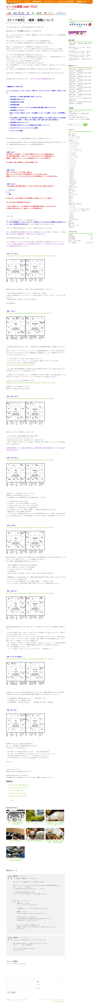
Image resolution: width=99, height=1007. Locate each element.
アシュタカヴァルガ (74, 143)
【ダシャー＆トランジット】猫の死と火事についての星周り (15, 859)
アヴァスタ (72, 147)
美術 (28, 13)
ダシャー (71, 152)
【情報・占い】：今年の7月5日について (35, 823)
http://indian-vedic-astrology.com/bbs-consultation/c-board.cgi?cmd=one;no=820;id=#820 (30, 460)
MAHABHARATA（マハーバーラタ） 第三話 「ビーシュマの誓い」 (80, 48)
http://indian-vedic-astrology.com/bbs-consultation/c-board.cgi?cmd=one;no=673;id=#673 (30, 527)
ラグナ (71, 169)
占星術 (9, 13)
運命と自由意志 (73, 219)
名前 (38, 981)
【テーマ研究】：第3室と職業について (20, 785)
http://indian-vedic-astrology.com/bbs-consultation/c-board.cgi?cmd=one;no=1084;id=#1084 (31, 382)
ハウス (71, 159)
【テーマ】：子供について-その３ (19, 787)
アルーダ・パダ (73, 145)
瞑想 (71, 214)
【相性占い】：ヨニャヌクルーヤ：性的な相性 (16, 999)
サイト (38, 988)
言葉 (71, 217)
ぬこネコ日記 (72, 194)
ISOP (8, 23)
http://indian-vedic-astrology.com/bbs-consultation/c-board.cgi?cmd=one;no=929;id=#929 (30, 398)
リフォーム (71, 133)
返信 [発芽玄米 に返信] (14, 897)
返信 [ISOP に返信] (18, 932)
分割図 (71, 173)
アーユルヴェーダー (74, 136)
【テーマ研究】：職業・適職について (78, 117)
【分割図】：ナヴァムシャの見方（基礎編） (79, 119)
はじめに (27, 1)
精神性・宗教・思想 (19, 13)
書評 (70, 196)
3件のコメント (38, 23)
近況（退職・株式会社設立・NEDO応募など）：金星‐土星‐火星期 (55, 841)
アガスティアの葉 (73, 142)
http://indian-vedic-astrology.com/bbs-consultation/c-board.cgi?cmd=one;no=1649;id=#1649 (31, 255)
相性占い (71, 180)
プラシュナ (72, 161)
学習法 (71, 175)
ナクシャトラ (72, 157)
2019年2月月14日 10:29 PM (25, 937)
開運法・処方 (72, 187)
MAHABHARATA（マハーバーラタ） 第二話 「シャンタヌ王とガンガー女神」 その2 (80, 52)
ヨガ (71, 168)
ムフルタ (71, 164)
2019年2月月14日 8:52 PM (26, 901)
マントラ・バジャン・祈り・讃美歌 (77, 210)
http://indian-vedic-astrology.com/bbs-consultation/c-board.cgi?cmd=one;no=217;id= (28, 313)
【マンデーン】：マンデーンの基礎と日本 (79, 98)
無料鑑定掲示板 (37, 1)
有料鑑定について (82, 1)
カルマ (71, 205)
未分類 (70, 198)
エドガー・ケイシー (74, 138)
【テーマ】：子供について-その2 (18, 796)
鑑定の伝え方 (72, 183)
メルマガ (71, 166)
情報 (70, 189)
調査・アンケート (48, 13)
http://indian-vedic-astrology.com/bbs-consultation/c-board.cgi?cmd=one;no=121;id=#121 (30, 658)
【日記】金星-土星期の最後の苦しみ (35, 840)
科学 (70, 202)
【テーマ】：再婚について (17, 790)
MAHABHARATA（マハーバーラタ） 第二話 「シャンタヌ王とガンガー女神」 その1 (80, 55)
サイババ (71, 207)
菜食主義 (39, 13)
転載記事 (71, 227)
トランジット (72, 156)
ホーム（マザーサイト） (14, 1)
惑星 (71, 176)
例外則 (71, 171)
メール (38, 985)
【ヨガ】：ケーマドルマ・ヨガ (18, 793)
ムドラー (71, 212)
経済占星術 (72, 181)
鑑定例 (31, 23)
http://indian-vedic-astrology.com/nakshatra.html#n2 (20, 365)
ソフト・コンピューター (75, 150)
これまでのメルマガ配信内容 (65, 1)
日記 (33, 13)
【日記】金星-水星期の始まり (15, 840)
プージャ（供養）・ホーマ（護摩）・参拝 (78, 209)
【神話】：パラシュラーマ (75, 111)
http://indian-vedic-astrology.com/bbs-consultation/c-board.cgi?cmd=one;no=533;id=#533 (30, 593)
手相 (71, 178)
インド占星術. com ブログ (22, 6)
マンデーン (72, 162)
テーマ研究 (23, 23)
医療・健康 (71, 135)
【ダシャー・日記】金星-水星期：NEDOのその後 (15, 823)
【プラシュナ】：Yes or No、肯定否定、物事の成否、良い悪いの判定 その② (55, 824)
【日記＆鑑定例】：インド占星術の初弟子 (79, 113)
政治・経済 (71, 191)
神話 (71, 216)
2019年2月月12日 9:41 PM (25, 876)
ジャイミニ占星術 (73, 149)
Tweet (12, 800)
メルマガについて (49, 1)
